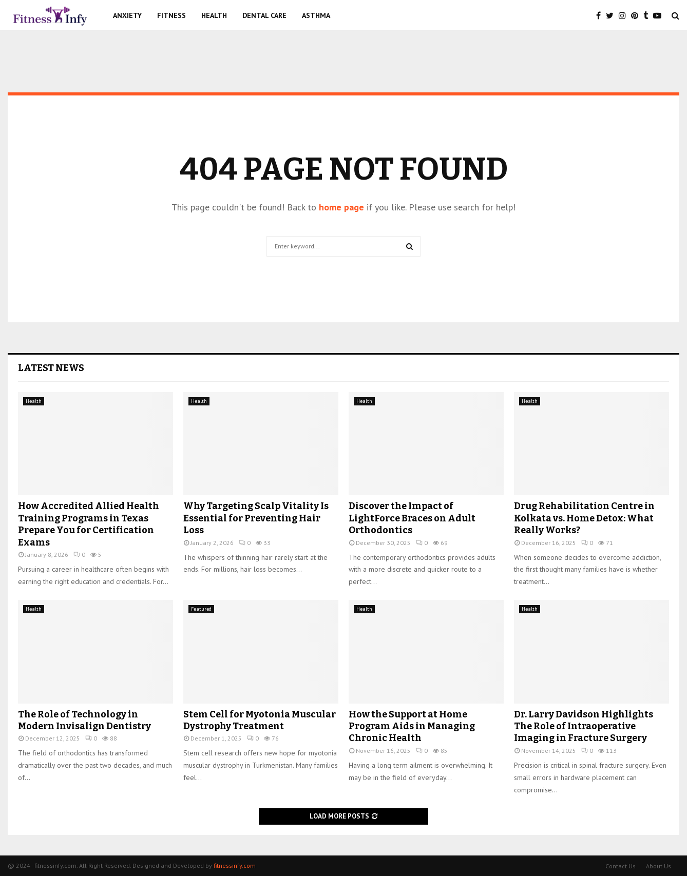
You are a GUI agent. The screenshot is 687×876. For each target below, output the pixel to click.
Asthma (316, 15)
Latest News (51, 368)
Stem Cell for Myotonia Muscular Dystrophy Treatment (259, 720)
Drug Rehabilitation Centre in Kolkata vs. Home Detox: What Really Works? (584, 518)
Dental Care (264, 15)
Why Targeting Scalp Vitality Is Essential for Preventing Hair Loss (256, 518)
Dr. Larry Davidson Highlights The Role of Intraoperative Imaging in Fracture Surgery (583, 726)
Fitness (171, 15)
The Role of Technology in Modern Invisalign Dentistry (84, 720)
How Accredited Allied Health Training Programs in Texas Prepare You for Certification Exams (88, 524)
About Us (658, 866)
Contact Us (620, 866)
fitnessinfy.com (235, 865)
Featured (201, 609)
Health (214, 15)
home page (341, 207)
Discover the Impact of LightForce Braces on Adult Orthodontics (412, 518)
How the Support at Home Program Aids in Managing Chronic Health (412, 726)
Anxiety (127, 15)
